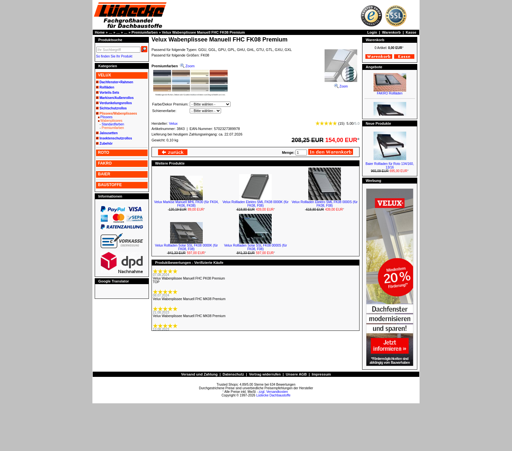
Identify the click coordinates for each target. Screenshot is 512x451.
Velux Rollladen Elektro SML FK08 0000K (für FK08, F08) (256, 203)
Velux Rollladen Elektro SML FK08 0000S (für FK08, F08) (325, 203)
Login (372, 32)
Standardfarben (113, 124)
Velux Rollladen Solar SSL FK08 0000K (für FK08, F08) (186, 247)
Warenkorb (391, 32)
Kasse (411, 32)
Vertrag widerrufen (264, 374)
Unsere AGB (296, 374)
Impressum (321, 374)
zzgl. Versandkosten (273, 392)
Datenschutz (233, 374)
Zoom (341, 84)
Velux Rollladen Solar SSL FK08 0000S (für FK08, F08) (255, 247)
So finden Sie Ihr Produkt (114, 56)
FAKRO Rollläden (389, 98)
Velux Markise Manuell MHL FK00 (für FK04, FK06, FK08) (186, 203)
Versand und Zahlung (199, 374)
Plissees (106, 117)
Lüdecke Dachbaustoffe (273, 395)
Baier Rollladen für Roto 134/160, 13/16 (390, 165)
